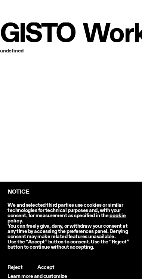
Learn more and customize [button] (37, 276)
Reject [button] (14, 267)
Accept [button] (45, 267)
